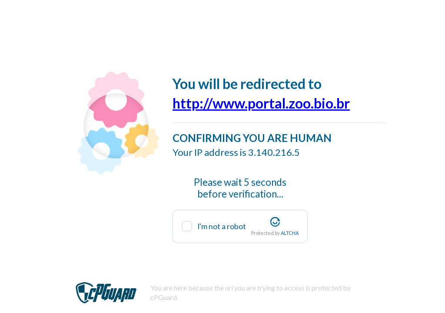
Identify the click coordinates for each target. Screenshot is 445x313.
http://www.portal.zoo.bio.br (261, 103)
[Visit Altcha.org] (275, 222)
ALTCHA (290, 233)
